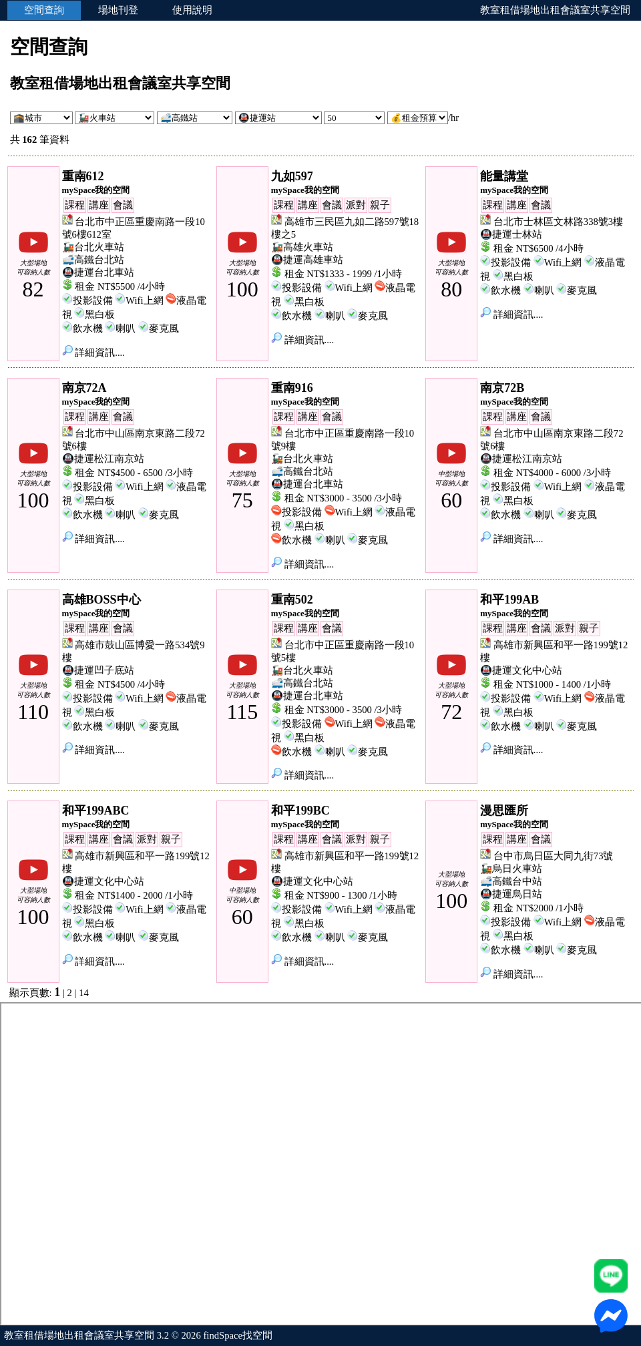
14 (84, 992)
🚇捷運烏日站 (511, 894)
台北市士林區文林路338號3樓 (558, 221)
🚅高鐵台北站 (93, 259)
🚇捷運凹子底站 (98, 670)
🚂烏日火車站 (511, 868)
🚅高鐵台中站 (511, 881)
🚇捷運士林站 (511, 234)
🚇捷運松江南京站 (103, 458)
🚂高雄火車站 (302, 247)
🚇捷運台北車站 (98, 272)
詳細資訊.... (93, 352)
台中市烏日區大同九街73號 (553, 856)
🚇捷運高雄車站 (307, 259)
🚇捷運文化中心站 (521, 670)
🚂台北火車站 (93, 247)
